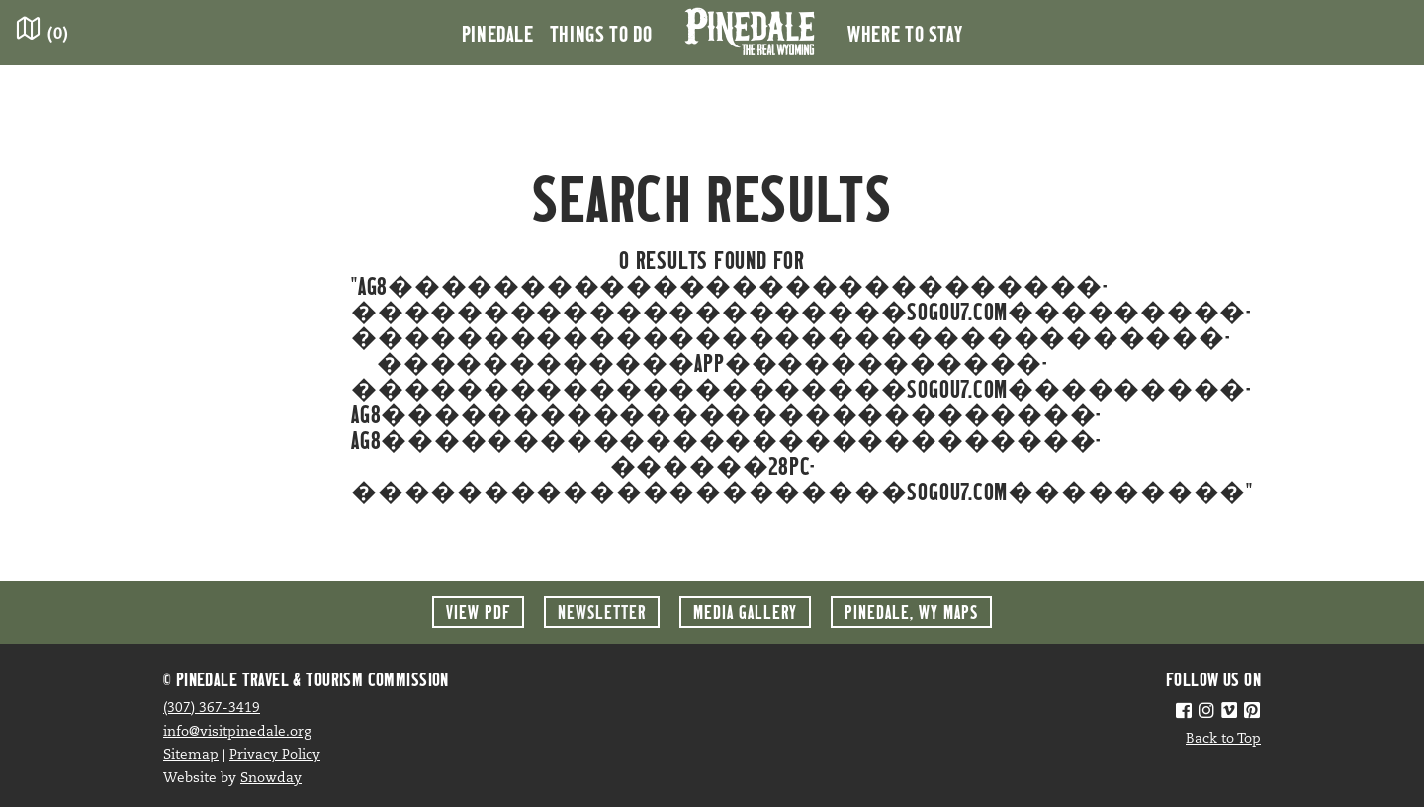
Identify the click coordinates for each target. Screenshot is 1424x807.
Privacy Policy (274, 755)
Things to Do (601, 32)
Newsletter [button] (602, 611)
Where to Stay (904, 32)
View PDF (478, 611)
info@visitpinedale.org (237, 732)
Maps (911, 611)
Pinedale (498, 32)
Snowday (271, 778)
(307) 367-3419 (211, 708)
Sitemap (191, 755)
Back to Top (1223, 739)
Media (745, 611)
